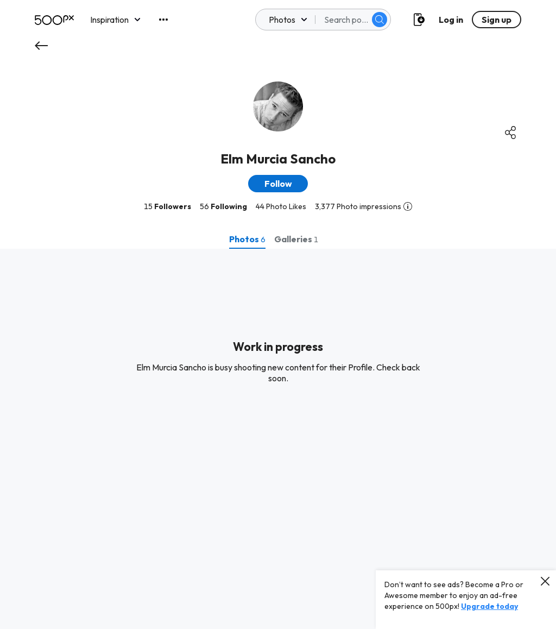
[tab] (247, 239)
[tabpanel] (278, 439)
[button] (278, 183)
